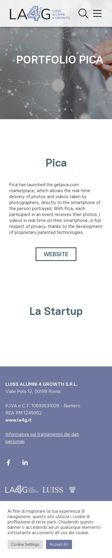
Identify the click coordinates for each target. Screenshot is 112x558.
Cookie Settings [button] (25, 544)
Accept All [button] (59, 544)
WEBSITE (56, 254)
